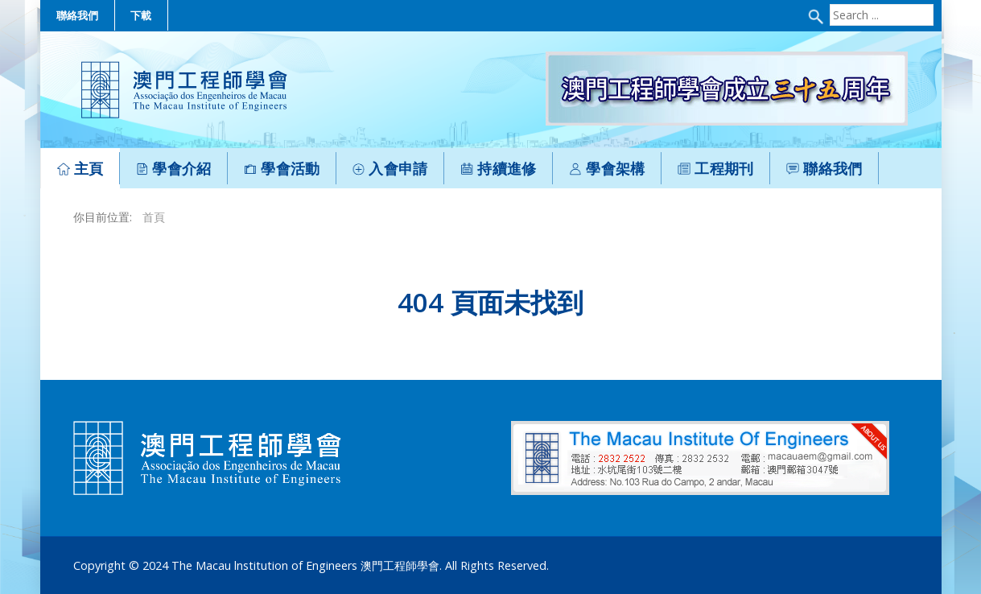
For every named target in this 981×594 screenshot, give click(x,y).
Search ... (827, 4)
